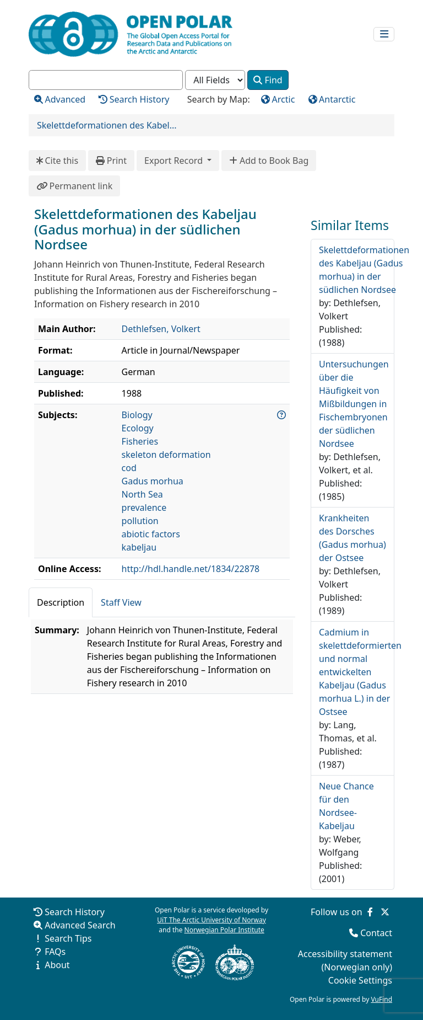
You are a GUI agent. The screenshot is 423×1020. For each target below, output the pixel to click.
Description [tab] (60, 602)
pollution (140, 521)
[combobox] (106, 80)
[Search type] (215, 80)
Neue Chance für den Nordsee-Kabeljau (346, 806)
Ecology (138, 428)
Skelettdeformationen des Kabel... (107, 125)
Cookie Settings (360, 980)
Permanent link (74, 186)
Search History (75, 912)
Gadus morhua (152, 481)
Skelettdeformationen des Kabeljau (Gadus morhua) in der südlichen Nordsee (364, 270)
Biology (137, 415)
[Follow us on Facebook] (370, 912)
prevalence (144, 507)
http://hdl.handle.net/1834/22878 (191, 569)
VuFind (381, 999)
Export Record (174, 160)
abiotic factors (151, 534)
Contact (376, 933)
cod (129, 468)
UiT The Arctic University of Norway (211, 920)
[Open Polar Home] (130, 34)
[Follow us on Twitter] (385, 912)
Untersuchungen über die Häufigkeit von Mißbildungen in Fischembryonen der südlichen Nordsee (354, 404)
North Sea (142, 494)
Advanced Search (80, 925)
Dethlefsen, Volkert (161, 329)
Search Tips (68, 938)
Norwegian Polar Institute (224, 929)
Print (111, 160)
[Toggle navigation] (383, 34)
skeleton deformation (166, 454)
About (57, 965)
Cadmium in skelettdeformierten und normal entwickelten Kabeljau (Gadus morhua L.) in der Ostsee (360, 672)
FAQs (55, 952)
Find (267, 80)
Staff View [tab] (121, 602)
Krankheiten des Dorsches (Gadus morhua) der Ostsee (352, 538)
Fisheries (140, 441)
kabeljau (139, 547)
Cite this (57, 160)
